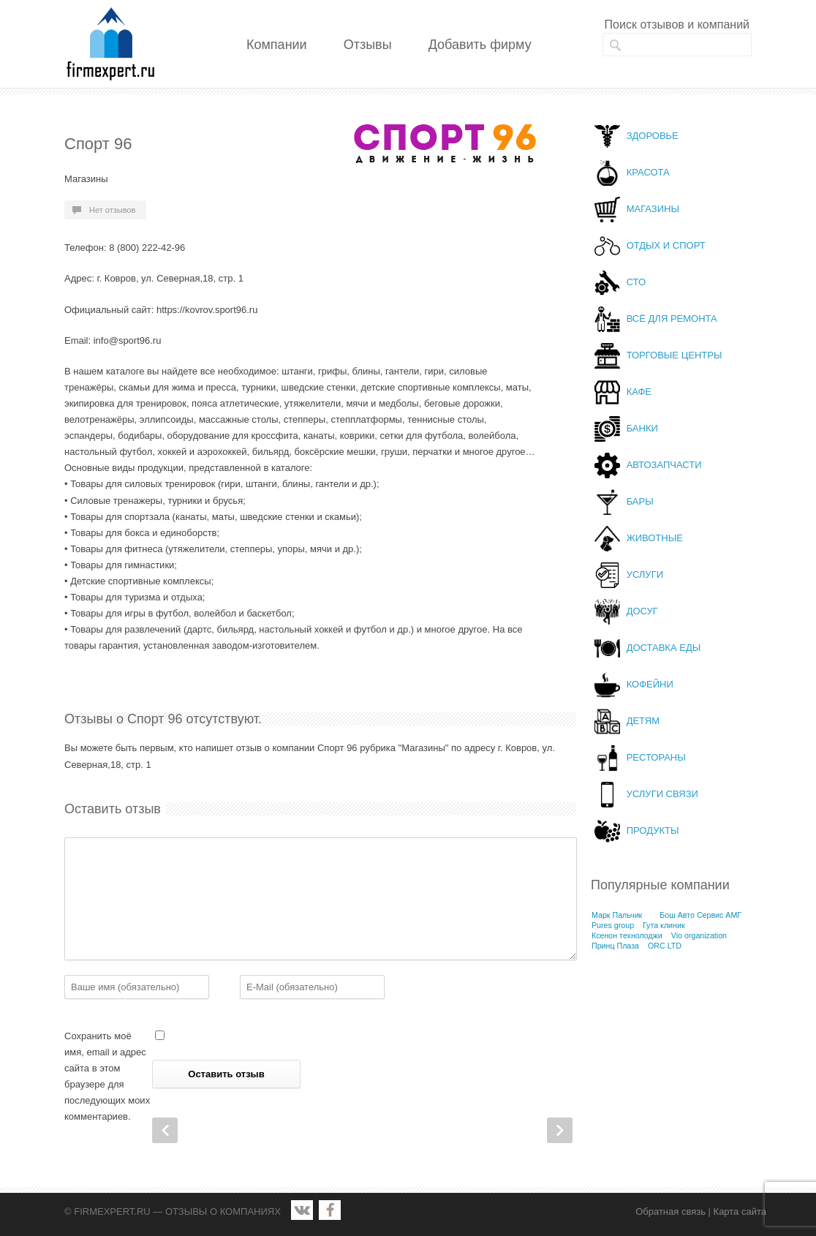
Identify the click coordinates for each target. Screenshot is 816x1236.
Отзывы (368, 44)
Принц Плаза (615, 945)
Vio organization (699, 935)
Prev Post (165, 1130)
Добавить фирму (480, 44)
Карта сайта (740, 1211)
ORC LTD (664, 945)
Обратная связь (670, 1211)
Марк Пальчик (617, 915)
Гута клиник (664, 925)
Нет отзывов (112, 210)
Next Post (560, 1130)
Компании (276, 44)
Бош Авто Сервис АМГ (700, 915)
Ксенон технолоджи (627, 935)
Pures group (613, 925)
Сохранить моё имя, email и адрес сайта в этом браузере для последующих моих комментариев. (107, 1076)
